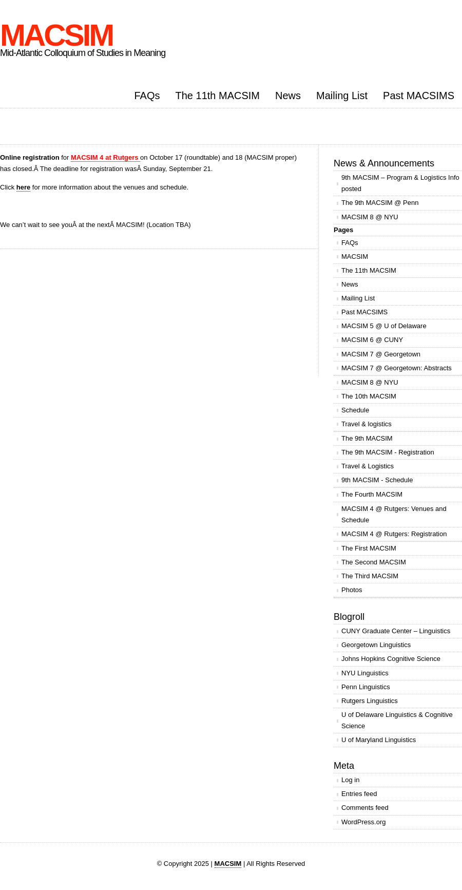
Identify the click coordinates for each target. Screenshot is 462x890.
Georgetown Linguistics (376, 645)
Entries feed (359, 794)
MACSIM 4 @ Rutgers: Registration (394, 534)
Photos (351, 590)
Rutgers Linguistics (369, 701)
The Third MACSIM (369, 576)
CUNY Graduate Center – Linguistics (395, 631)
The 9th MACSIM (367, 438)
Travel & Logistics (367, 466)
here (23, 187)
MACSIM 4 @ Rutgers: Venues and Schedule (394, 514)
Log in (350, 780)
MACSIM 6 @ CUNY (372, 340)
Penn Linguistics (365, 687)
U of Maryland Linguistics (378, 740)
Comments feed (365, 807)
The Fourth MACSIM (371, 494)
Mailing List (342, 95)
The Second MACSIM (373, 562)
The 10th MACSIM (368, 396)
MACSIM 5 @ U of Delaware (384, 326)
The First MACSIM (368, 548)
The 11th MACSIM (218, 95)
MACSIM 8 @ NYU (369, 217)
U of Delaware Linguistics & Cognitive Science (397, 720)
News (288, 95)
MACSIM (56, 35)
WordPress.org (363, 822)
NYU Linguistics (365, 673)
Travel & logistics (366, 424)
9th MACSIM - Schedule (377, 480)
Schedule (355, 410)
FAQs (147, 95)
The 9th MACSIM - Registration (387, 452)
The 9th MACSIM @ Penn (379, 202)
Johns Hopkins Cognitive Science (390, 658)
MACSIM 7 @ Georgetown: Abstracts (396, 368)
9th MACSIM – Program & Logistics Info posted (400, 183)
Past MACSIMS (418, 95)
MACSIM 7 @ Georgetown (380, 354)
